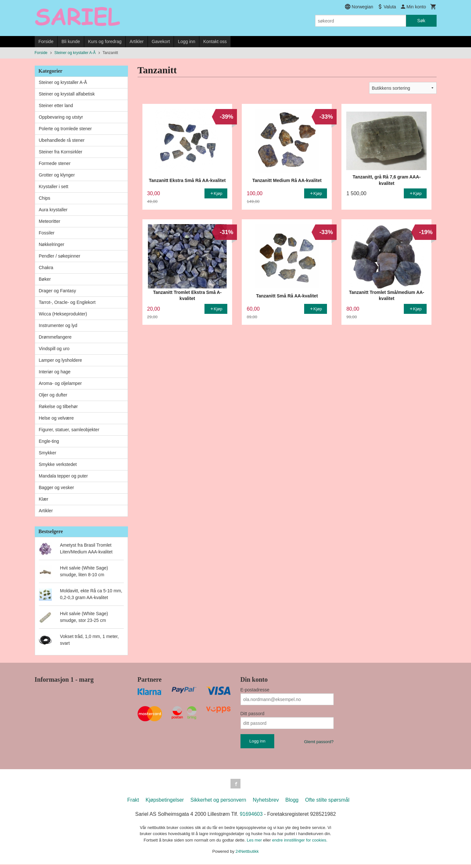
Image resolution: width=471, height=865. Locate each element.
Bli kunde (70, 41)
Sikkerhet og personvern (218, 800)
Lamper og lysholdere (60, 360)
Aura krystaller (53, 209)
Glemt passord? (319, 741)
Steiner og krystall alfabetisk (67, 93)
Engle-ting (49, 441)
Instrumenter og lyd (58, 325)
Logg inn (186, 41)
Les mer (255, 840)
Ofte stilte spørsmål (327, 800)
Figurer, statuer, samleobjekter (69, 429)
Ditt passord (252, 713)
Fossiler (47, 232)
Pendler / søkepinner (59, 256)
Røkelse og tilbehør (58, 406)
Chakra (46, 267)
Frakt (133, 800)
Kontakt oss (215, 41)
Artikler (137, 41)
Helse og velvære (56, 418)
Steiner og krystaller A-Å (63, 82)
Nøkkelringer (51, 244)
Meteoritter (49, 221)
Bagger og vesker (56, 487)
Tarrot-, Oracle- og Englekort (67, 302)
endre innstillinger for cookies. (299, 840)
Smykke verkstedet (58, 464)
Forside (46, 41)
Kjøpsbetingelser (165, 800)
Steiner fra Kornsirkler (60, 151)
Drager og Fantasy (57, 290)
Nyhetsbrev (266, 800)
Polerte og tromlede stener (65, 128)
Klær (44, 499)
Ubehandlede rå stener (62, 140)
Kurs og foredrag (105, 41)
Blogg (292, 800)
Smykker (47, 452)
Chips (44, 198)
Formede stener (55, 163)
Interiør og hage (55, 371)
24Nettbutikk (247, 852)
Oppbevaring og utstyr (61, 117)
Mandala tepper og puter (63, 475)
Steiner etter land (56, 105)
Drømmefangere (55, 337)
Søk (421, 20)
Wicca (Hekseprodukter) (63, 313)
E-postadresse (254, 689)
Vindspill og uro (54, 348)
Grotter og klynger (57, 175)
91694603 (251, 814)
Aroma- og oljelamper (60, 383)
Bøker (45, 279)
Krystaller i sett (53, 186)
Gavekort (161, 41)
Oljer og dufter (53, 394)
